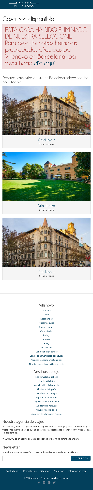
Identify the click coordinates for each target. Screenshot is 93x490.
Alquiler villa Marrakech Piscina (46, 413)
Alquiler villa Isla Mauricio (46, 385)
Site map (45, 471)
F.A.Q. (46, 343)
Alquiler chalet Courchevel (46, 401)
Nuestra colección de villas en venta (46, 364)
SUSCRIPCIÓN (80, 458)
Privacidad (46, 347)
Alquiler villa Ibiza (46, 380)
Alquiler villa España (46, 389)
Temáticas (46, 310)
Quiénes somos (46, 326)
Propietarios (30, 471)
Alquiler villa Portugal (46, 405)
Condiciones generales (47, 351)
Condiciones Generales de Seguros (46, 355)
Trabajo (46, 335)
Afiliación (59, 471)
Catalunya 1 (46, 271)
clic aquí (44, 63)
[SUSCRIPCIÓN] (36, 458)
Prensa (46, 339)
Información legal (77, 471)
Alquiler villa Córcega (46, 393)
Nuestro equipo (46, 322)
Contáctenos (12, 471)
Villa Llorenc (46, 206)
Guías (46, 314)
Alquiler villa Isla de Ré (46, 409)
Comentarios (46, 331)
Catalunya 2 (46, 140)
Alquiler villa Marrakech (46, 376)
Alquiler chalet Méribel (46, 397)
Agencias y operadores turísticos (46, 359)
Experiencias (46, 318)
